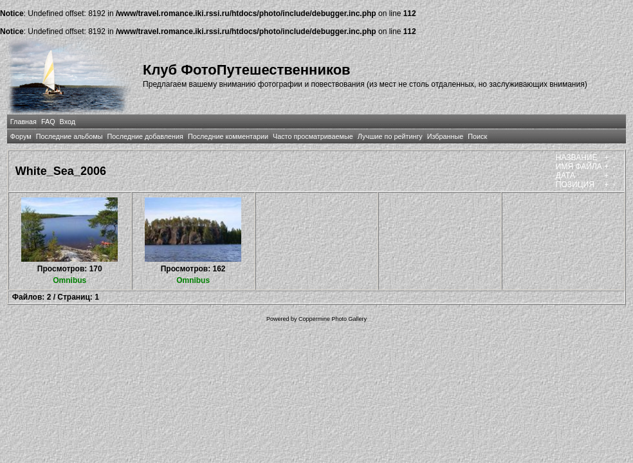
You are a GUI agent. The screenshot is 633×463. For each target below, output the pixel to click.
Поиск (477, 136)
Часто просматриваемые (313, 136)
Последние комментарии (228, 136)
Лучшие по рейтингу (390, 136)
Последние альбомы (69, 136)
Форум (21, 136)
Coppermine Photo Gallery (332, 319)
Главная (23, 121)
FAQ (48, 121)
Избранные (445, 136)
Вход (67, 121)
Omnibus (69, 280)
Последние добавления (145, 136)
